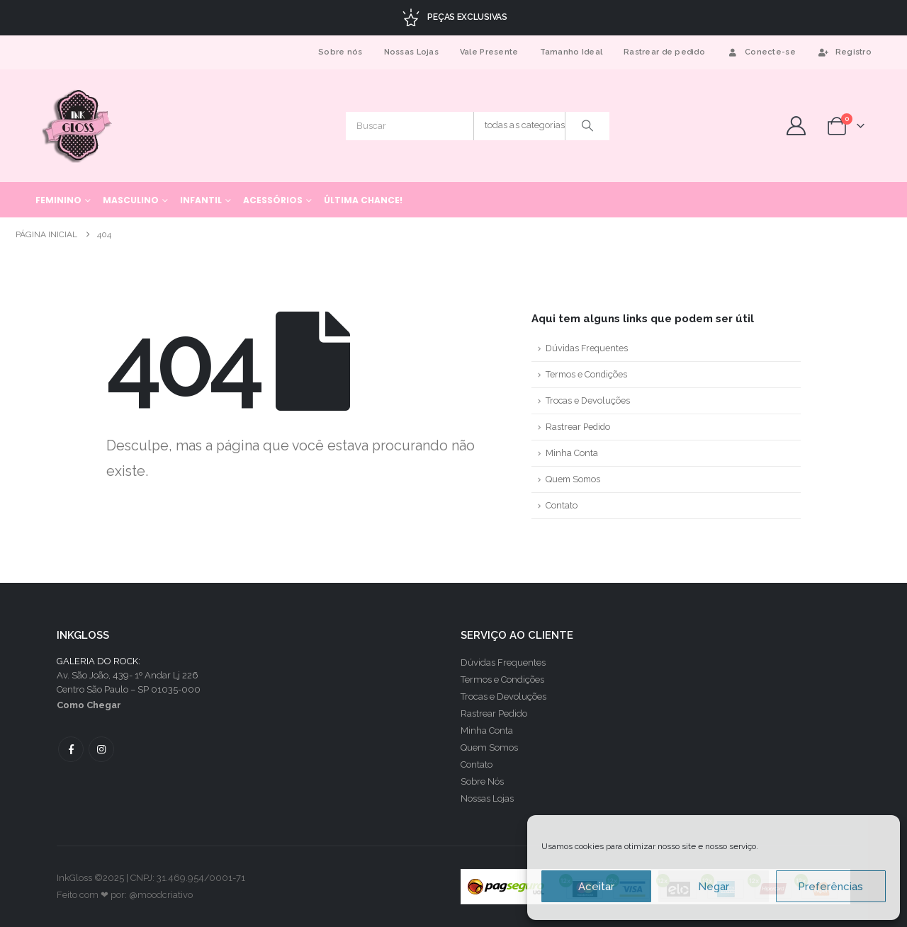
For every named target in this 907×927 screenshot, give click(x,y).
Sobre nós (340, 52)
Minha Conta (572, 453)
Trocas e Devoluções (588, 400)
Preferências (830, 886)
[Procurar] (587, 126)
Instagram (101, 749)
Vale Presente (489, 52)
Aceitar (596, 886)
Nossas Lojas (411, 52)
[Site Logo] (78, 126)
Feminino (58, 200)
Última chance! (363, 200)
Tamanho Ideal (571, 52)
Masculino (131, 200)
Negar (713, 886)
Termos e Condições (586, 374)
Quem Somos (573, 479)
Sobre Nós (482, 781)
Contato (562, 505)
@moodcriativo (161, 894)
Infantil (201, 200)
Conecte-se (761, 52)
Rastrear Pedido (578, 426)
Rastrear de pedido (664, 52)
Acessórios (273, 200)
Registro (844, 52)
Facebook (71, 749)
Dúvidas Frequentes (587, 348)
